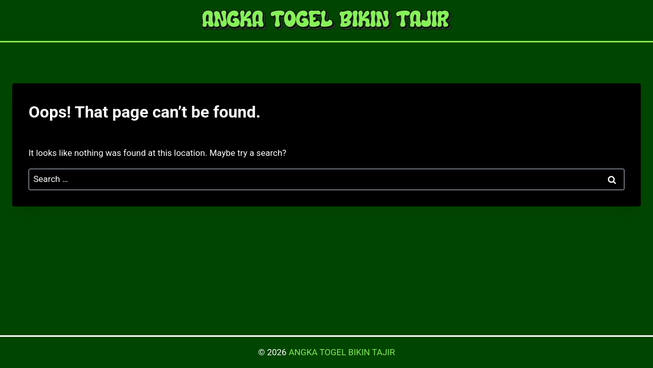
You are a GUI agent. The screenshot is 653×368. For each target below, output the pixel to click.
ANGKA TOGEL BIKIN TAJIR (342, 352)
